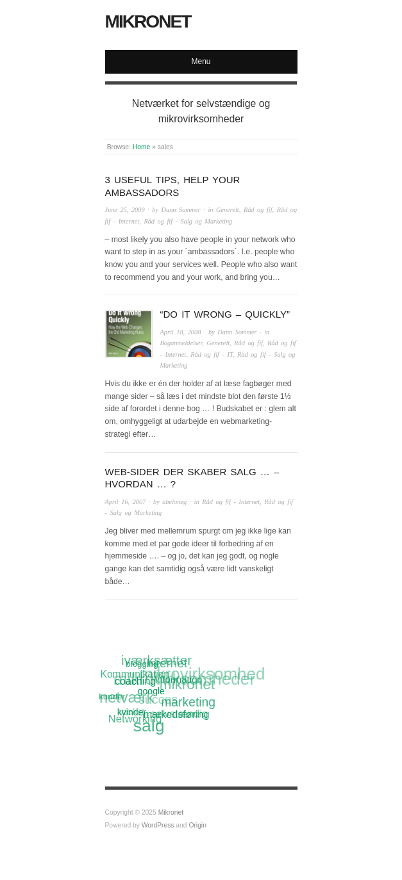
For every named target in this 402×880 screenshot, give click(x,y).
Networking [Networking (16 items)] (135, 719)
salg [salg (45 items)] (149, 726)
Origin (197, 825)
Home (141, 147)
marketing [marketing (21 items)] (188, 702)
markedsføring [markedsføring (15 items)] (177, 714)
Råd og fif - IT (211, 354)
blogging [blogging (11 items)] (142, 664)
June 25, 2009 (125, 209)
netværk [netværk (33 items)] (126, 698)
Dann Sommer (181, 209)
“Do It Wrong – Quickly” (225, 314)
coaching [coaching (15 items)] (135, 681)
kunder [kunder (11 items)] (112, 696)
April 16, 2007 (125, 501)
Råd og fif (258, 209)
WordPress (158, 825)
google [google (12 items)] (151, 691)
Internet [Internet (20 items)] (166, 663)
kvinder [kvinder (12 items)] (131, 712)
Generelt (227, 209)
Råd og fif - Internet (231, 501)
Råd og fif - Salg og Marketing (188, 221)
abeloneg (174, 501)
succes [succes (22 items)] (158, 700)
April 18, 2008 (180, 332)
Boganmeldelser (181, 342)
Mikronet (148, 21)
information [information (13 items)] (179, 679)
